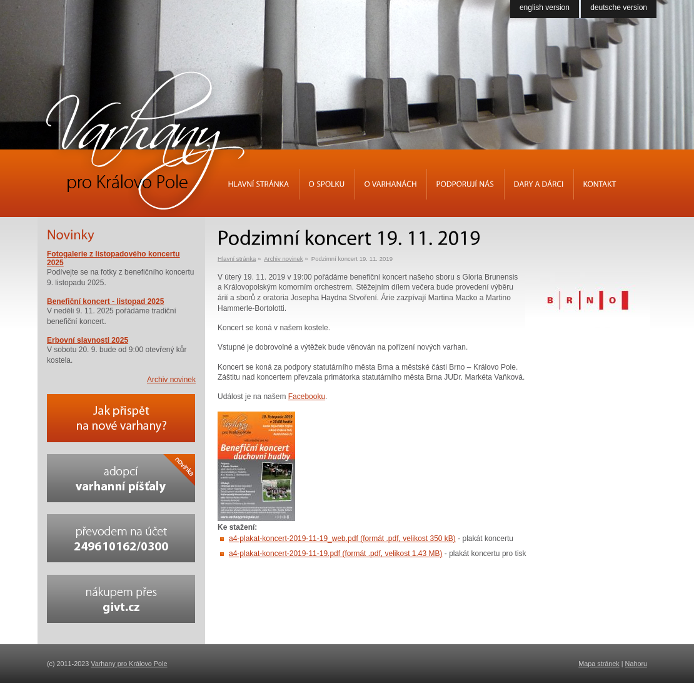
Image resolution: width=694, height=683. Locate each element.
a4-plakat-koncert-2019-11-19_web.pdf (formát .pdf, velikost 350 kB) (342, 538)
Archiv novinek (283, 258)
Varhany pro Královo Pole (129, 663)
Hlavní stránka (237, 258)
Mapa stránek (598, 663)
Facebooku (306, 396)
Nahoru (636, 663)
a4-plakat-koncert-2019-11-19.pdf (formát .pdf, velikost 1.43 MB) (336, 553)
